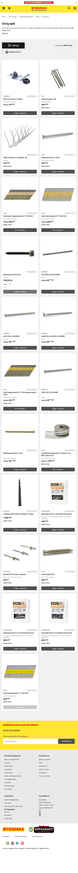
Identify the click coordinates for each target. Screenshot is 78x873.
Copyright (6, 836)
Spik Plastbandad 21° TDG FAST (54, 216)
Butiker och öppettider (11, 759)
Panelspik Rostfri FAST (50, 158)
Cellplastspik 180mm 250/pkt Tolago (18, 514)
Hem (3, 17)
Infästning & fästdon (26, 17)
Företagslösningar (10, 779)
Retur (41, 763)
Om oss (6, 812)
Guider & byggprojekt (11, 800)
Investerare (8, 815)
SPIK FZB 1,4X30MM (49, 392)
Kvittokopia (43, 773)
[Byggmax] (39, 9)
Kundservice (44, 756)
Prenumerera (66, 741)
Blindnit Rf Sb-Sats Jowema (14, 574)
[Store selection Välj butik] (9, 8)
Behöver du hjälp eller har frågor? (20, 725)
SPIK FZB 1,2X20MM (11, 336)
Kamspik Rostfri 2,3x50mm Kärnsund (56, 633)
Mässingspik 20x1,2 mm (13, 453)
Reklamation (43, 766)
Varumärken (8, 773)
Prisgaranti (8, 769)
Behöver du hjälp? (45, 759)
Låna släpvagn (9, 786)
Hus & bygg (12, 17)
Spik (37, 17)
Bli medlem (8, 789)
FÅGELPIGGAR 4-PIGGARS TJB (15, 158)
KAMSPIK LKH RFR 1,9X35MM (53, 336)
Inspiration (8, 796)
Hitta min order (44, 769)
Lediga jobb (8, 818)
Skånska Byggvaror (32, 848)
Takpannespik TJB (48, 99)
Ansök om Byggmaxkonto (12, 776)
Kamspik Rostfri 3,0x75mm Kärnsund (18, 633)
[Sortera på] (64, 45)
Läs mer (5, 33)
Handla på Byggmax (12, 756)
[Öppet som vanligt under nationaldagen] (39, 2)
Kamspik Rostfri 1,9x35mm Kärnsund (56, 514)
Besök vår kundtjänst (11, 730)
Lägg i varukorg (20, 113)
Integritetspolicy (37, 836)
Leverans (7, 763)
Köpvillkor (7, 782)
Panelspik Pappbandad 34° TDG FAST (18, 216)
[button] (31, 829)
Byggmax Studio (44, 848)
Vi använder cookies (20, 836)
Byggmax (22, 848)
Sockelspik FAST (48, 574)
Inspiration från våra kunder (13, 806)
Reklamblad (8, 766)
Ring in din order (44, 776)
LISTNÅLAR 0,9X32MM (50, 275)
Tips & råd (7, 803)
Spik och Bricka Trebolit (13, 99)
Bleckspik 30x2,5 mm (12, 275)
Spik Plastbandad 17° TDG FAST (16, 693)
